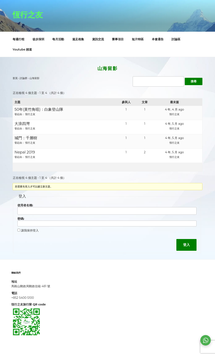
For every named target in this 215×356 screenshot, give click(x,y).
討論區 (176, 39)
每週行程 (18, 39)
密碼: (20, 219)
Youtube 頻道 (22, 49)
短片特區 (138, 39)
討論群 (23, 78)
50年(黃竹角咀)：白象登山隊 (38, 109)
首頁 (15, 78)
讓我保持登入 (30, 230)
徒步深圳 (38, 39)
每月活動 (58, 39)
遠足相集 (78, 39)
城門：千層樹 (25, 138)
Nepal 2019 (24, 152)
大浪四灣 (22, 124)
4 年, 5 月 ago (174, 124)
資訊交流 (98, 39)
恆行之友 (28, 14)
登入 (186, 245)
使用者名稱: (25, 205)
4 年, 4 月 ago (174, 109)
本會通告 (158, 39)
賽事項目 (118, 39)
